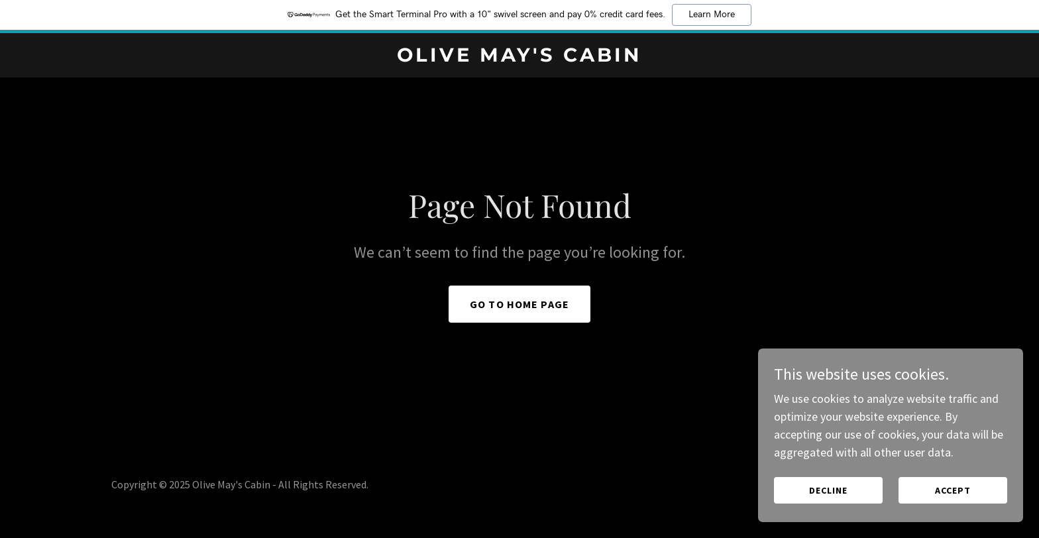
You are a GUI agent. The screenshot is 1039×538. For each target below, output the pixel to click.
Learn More (711, 14)
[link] (520, 57)
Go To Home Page (519, 304)
